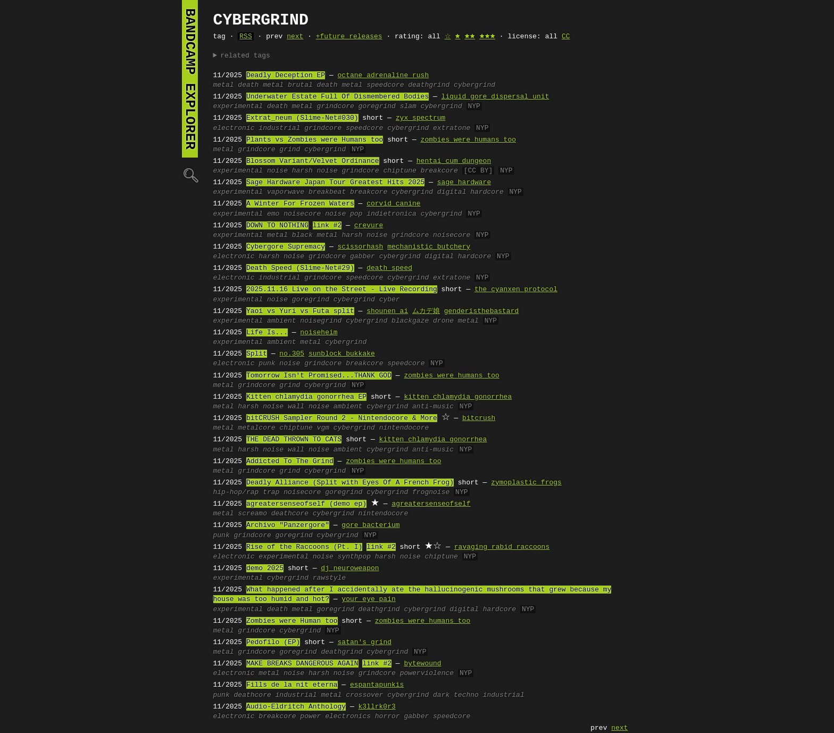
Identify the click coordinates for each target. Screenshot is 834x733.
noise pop (343, 214)
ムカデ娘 (426, 311)
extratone (451, 128)
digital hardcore (470, 192)
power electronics (335, 716)
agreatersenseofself (430, 504)
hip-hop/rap (236, 492)
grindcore (335, 106)
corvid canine (393, 204)
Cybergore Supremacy (285, 247)
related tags (245, 56)
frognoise (430, 492)
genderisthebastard (481, 311)
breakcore (439, 171)
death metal (260, 85)
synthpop (354, 557)
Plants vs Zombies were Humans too (314, 140)
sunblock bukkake (341, 354)
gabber (362, 256)
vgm (323, 428)
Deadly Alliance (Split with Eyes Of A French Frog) (350, 483)
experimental (238, 106)
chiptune (399, 171)
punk (266, 363)
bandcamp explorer (189, 79)
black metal (315, 235)
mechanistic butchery (428, 247)
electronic (234, 128)
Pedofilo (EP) (273, 642)
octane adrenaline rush (383, 75)
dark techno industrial (478, 695)
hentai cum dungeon (453, 161)
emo (273, 214)
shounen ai (387, 311)
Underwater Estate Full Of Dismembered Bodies (337, 97)
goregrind (377, 106)
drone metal (456, 321)
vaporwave (285, 192)
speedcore (385, 85)
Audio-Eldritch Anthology (296, 707)
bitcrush (478, 418)
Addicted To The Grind (289, 461)
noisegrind (320, 321)
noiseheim (318, 332)
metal (223, 85)
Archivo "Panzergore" (287, 525)
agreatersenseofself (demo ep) (306, 504)
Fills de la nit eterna (292, 685)
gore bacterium (370, 525)
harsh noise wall (271, 406)
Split (256, 354)
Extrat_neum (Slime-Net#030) (302, 118)
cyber (389, 299)
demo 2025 (264, 568)
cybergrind (474, 85)
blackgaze (410, 321)
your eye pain (368, 599)
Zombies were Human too (292, 621)
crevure (368, 225)
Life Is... (267, 332)
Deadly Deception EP (285, 75)
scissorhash (360, 247)
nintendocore (404, 428)
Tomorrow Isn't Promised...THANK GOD (318, 376)
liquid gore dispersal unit (495, 97)
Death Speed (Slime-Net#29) (300, 268)
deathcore (289, 513)
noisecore (302, 214)
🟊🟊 (469, 37)
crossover (364, 695)
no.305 (291, 354)
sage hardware (464, 182)
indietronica (391, 214)
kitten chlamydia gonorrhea (458, 397)
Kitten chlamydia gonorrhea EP (306, 397)
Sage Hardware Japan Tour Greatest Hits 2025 (335, 182)
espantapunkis (377, 685)
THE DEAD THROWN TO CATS (293, 439)
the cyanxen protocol (515, 289)
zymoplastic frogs (526, 483)
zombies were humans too (468, 140)
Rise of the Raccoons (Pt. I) (304, 547)
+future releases (349, 37)
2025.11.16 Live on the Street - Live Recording (341, 289)
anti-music (433, 406)
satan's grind (364, 642)
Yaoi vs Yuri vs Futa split (300, 311)
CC (566, 37)
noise (277, 171)
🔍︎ (189, 175)
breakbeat (327, 192)
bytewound (422, 664)
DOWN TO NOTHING (277, 225)
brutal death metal (325, 85)
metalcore (256, 428)
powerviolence (427, 673)
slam (408, 106)
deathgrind (428, 85)
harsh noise (315, 171)
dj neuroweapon (350, 568)
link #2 (327, 225)
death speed (389, 268)
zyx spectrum (421, 118)
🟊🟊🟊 (487, 37)
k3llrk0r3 (377, 707)
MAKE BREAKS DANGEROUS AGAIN (302, 664)
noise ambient (335, 406)
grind (289, 149)
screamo (252, 513)
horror (387, 716)
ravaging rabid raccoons (501, 547)
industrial (279, 128)
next (295, 37)
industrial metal (309, 695)
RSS (245, 37)
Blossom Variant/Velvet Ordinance (312, 161)
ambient (281, 321)
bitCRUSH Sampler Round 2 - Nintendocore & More (341, 418)
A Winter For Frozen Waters (300, 204)
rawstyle (329, 578)
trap (271, 492)
